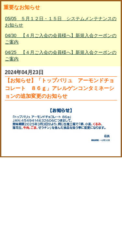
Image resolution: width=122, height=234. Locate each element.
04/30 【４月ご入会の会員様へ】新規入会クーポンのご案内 (60, 39)
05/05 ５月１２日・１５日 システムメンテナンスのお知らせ (60, 22)
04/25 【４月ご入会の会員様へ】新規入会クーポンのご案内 (60, 55)
